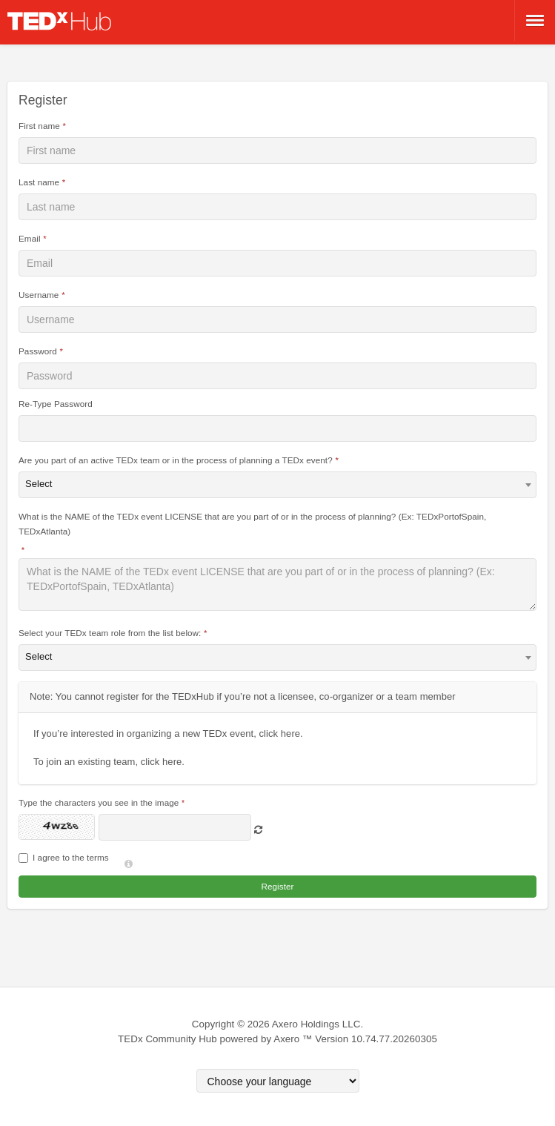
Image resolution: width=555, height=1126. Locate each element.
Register (277, 886)
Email (30, 238)
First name (39, 125)
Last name (39, 182)
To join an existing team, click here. (109, 761)
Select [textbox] (39, 483)
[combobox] (277, 484)
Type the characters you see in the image (99, 802)
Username (39, 294)
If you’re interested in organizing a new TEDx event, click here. (168, 733)
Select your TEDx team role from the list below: (110, 632)
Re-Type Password (56, 403)
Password (38, 351)
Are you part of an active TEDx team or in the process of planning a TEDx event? (176, 460)
